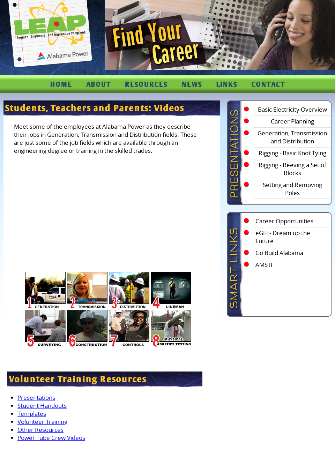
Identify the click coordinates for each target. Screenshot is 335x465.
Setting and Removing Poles (292, 189)
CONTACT (268, 84)
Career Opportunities (284, 221)
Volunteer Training (42, 422)
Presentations (36, 397)
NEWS (192, 84)
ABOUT (98, 84)
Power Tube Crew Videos (51, 438)
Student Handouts (42, 406)
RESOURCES (146, 84)
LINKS (227, 84)
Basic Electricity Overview (292, 109)
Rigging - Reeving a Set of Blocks (292, 169)
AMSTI (264, 265)
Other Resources (40, 430)
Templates (31, 414)
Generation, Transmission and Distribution (292, 137)
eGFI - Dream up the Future (282, 237)
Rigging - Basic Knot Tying (292, 153)
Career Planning (292, 121)
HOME (61, 84)
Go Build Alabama (279, 253)
